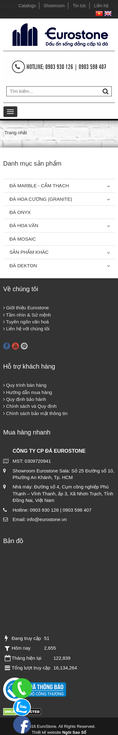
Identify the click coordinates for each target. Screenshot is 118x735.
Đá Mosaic (22, 239)
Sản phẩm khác (28, 252)
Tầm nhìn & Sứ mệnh (27, 314)
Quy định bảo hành (24, 399)
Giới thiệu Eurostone (26, 307)
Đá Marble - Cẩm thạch (39, 185)
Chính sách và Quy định (30, 406)
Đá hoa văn (23, 225)
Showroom (54, 5)
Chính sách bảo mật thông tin (35, 413)
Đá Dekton (23, 265)
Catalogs (27, 5)
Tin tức (79, 5)
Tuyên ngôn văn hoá (26, 321)
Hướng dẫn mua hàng (27, 392)
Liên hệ (101, 5)
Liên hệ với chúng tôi (26, 328)
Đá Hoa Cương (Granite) (40, 199)
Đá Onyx (20, 212)
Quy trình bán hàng (25, 385)
